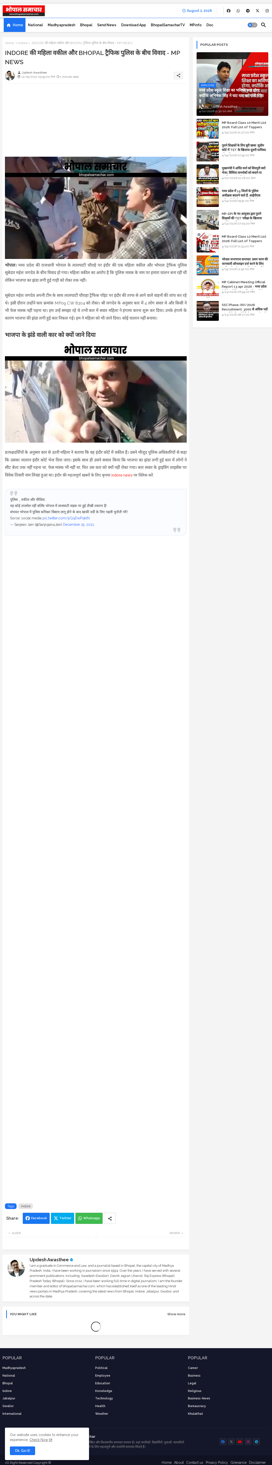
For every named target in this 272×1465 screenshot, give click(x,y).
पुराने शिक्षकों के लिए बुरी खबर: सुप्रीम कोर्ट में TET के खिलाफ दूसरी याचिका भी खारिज (244, 150)
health (100, 1406)
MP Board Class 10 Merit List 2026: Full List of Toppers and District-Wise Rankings (244, 127)
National (35, 25)
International (12, 1413)
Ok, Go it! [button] (22, 1451)
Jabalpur (8, 1398)
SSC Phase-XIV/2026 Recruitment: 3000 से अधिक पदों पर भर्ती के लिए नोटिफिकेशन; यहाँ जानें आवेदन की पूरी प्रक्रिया (245, 311)
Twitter (65, 1218)
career (193, 1368)
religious (195, 1391)
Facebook (39, 1218)
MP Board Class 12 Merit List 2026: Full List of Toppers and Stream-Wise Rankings (244, 241)
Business (194, 1375)
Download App (133, 25)
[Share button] (110, 1218)
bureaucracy (197, 1406)
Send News (106, 25)
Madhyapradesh (61, 25)
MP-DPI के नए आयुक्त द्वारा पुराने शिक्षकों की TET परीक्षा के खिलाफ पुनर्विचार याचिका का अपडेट (242, 218)
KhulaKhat (195, 1413)
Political (101, 1368)
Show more (176, 1314)
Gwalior (8, 1406)
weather (101, 1413)
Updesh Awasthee (49, 1259)
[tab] (14, 25)
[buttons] (229, 11)
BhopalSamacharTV (168, 25)
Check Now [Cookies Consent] (38, 1440)
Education (102, 1383)
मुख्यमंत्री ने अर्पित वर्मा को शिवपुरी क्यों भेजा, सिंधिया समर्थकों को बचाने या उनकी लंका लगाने (243, 172)
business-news (199, 1398)
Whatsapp (91, 1218)
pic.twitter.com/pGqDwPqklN (66, 518)
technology (104, 1398)
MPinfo (196, 25)
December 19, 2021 (78, 525)
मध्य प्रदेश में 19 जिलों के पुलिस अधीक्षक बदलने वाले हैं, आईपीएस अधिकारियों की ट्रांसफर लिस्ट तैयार (241, 195)
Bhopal (86, 25)
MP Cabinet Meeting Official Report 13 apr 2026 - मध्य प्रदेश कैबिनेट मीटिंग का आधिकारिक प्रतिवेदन (244, 286)
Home (18, 25)
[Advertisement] (96, 122)
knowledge (103, 1391)
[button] (252, 25)
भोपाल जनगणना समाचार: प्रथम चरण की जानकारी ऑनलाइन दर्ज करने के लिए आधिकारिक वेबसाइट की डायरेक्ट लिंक (245, 263)
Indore (22, 43)
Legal (192, 1383)
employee (102, 1375)
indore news (122, 475)
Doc (209, 25)
